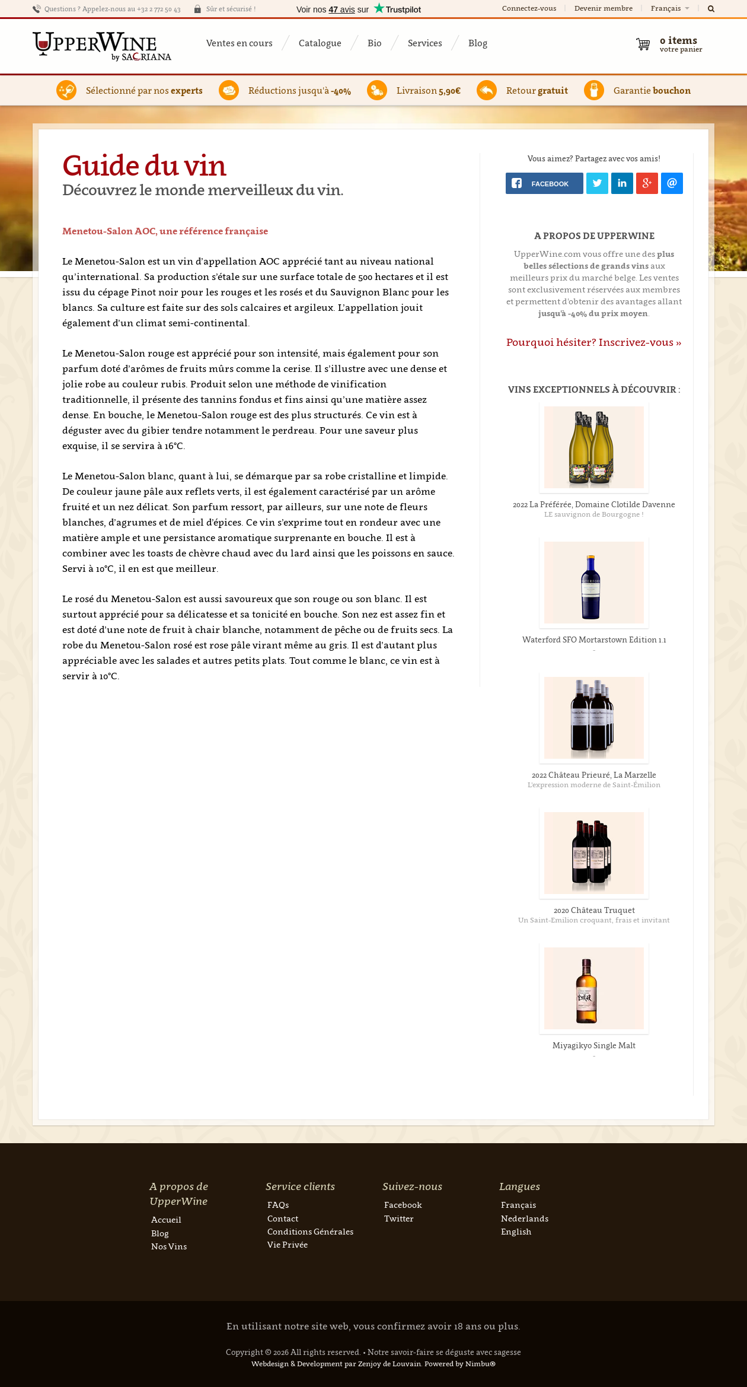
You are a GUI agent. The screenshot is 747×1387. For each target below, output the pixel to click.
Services (425, 42)
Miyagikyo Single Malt (594, 1045)
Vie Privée (287, 1244)
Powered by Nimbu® (460, 1363)
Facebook (403, 1205)
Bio (375, 42)
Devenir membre (603, 8)
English (516, 1231)
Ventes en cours (239, 42)
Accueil (166, 1219)
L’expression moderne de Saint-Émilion (594, 784)
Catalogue (320, 42)
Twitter (399, 1218)
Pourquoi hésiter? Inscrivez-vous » (594, 342)
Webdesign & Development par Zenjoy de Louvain (336, 1363)
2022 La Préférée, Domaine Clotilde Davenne (594, 504)
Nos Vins (169, 1246)
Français (671, 8)
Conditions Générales (310, 1231)
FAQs (278, 1205)
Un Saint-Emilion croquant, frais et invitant (594, 919)
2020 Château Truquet (594, 910)
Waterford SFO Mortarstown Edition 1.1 (594, 639)
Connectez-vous (529, 8)
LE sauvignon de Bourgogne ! (594, 514)
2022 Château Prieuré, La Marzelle (594, 775)
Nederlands (524, 1218)
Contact (282, 1218)
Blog (477, 42)
